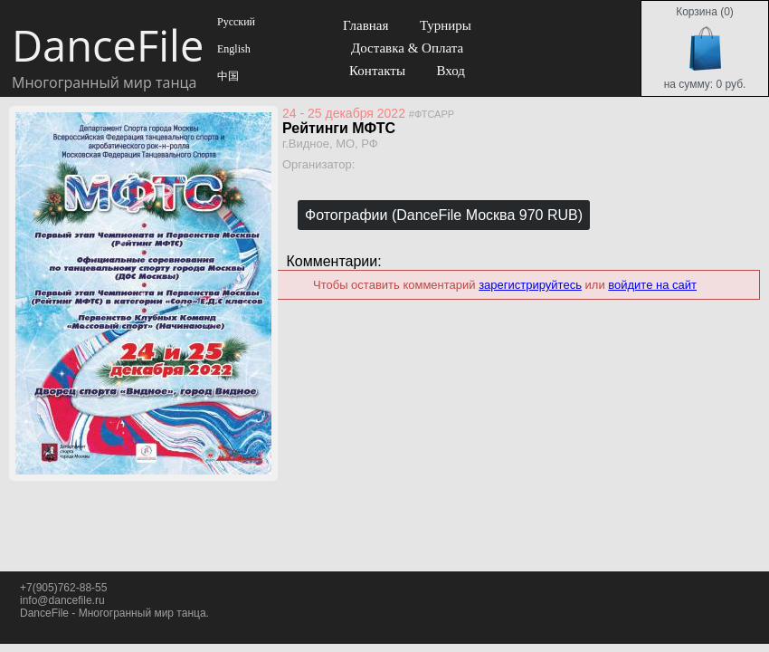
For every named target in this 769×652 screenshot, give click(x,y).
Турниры (445, 25)
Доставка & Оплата (407, 48)
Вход (450, 70)
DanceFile (107, 45)
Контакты (377, 70)
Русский (234, 21)
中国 (226, 76)
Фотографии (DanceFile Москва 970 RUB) (444, 215)
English (232, 49)
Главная (365, 25)
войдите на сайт (652, 285)
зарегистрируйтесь (530, 285)
